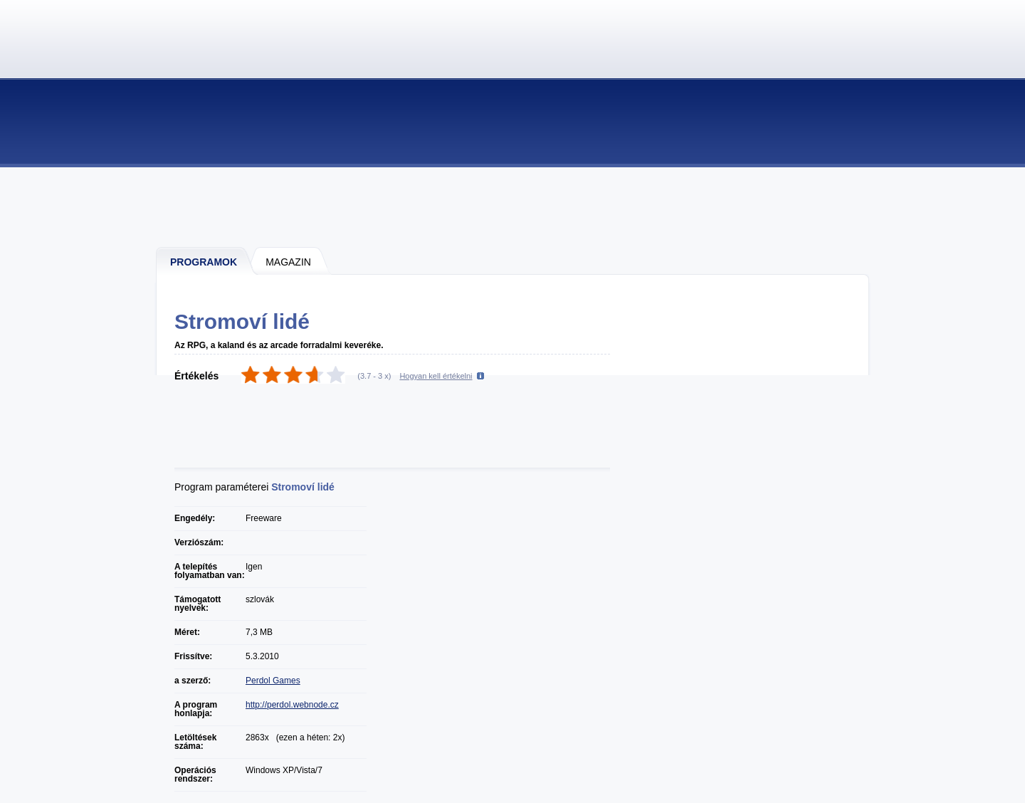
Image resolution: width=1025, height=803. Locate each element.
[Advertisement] (513, 206)
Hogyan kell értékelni (435, 376)
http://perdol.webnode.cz (292, 705)
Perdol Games (273, 681)
